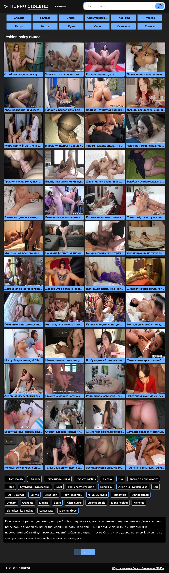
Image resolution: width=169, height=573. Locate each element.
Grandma (27, 502)
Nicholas (139, 502)
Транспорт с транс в (81, 487)
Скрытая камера (98, 17)
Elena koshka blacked (20, 510)
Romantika (119, 494)
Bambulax (106, 487)
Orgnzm (11, 502)
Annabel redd (140, 494)
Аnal (59, 487)
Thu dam (34, 479)
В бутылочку (15, 479)
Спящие (19, 17)
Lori (155, 487)
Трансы (149, 26)
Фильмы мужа (97, 494)
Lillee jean (51, 494)
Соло (97, 26)
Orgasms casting (86, 479)
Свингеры (123, 26)
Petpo (10, 487)
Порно (26, 6)
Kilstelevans (74, 502)
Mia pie (43, 502)
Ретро (19, 26)
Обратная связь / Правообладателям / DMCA (138, 568)
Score (57, 502)
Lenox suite (46, 510)
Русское (149, 17)
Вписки (71, 17)
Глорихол (124, 17)
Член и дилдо (15, 494)
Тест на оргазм (72, 494)
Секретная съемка (58, 479)
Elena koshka (119, 502)
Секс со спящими (17, 568)
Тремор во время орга (143, 479)
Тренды (61, 6)
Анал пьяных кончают (132, 487)
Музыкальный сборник (35, 487)
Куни (71, 26)
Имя (120, 479)
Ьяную (34, 494)
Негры (45, 26)
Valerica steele (96, 502)
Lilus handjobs (68, 510)
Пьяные (45, 17)
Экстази (107, 479)
